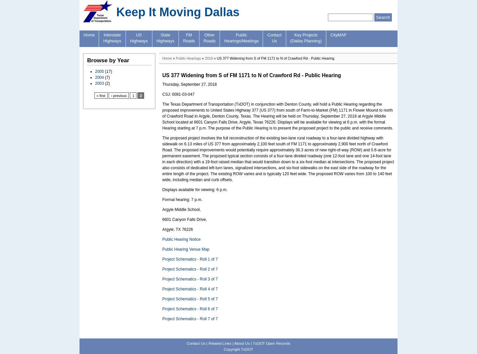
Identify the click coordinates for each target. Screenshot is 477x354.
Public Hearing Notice (181, 239)
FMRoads (189, 38)
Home (89, 35)
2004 (99, 77)
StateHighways (165, 38)
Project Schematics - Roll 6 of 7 (190, 309)
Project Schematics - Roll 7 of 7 (190, 319)
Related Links (219, 343)
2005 (99, 71)
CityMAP (338, 35)
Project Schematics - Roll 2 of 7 (190, 269)
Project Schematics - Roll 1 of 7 (190, 259)
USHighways (139, 38)
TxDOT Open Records (271, 343)
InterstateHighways (112, 38)
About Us (242, 343)
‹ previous (119, 96)
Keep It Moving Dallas (177, 12)
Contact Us (196, 343)
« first (101, 96)
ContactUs (274, 38)
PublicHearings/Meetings (241, 38)
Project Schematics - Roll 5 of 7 (190, 299)
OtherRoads (210, 38)
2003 (99, 83)
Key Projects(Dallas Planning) (306, 38)
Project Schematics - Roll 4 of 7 (190, 289)
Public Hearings (188, 58)
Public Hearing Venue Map (185, 249)
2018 (209, 58)
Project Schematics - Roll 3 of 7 (190, 279)
